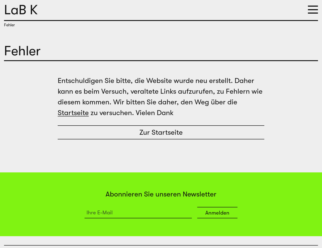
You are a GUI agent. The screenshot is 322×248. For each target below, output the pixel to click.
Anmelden (217, 213)
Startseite (73, 113)
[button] (313, 10)
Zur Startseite (161, 132)
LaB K (21, 10)
